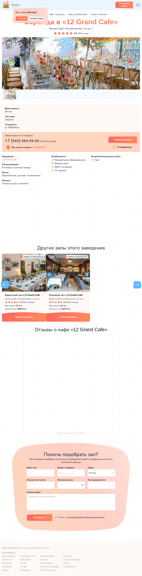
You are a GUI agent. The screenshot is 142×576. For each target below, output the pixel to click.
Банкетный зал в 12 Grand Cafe (22, 295)
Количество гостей (36, 480)
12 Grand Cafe (9, 159)
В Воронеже (25, 570)
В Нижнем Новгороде (49, 566)
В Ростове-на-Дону (48, 570)
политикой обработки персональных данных (86, 517)
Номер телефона (65, 468)
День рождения (9, 556)
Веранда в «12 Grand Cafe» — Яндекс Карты (71, 433)
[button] (5, 63)
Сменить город (36, 18)
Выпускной (6, 563)
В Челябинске (69, 566)
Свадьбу (5, 570)
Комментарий (34, 492)
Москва (15, 5)
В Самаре (67, 556)
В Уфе (66, 563)
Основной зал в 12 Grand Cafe (66, 295)
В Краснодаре (46, 563)
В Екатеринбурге (47, 556)
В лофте (23, 566)
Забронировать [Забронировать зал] (122, 139)
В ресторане (25, 559)
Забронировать (24, 317)
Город (90, 468)
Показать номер (48, 141)
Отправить (40, 517)
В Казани (44, 559)
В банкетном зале (27, 556)
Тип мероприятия (96, 480)
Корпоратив (7, 566)
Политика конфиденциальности (35, 548)
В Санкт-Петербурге (71, 559)
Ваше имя (32, 468)
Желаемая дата (65, 480)
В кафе (23, 563)
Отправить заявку (124, 4)
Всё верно (21, 18)
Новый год (6, 559)
